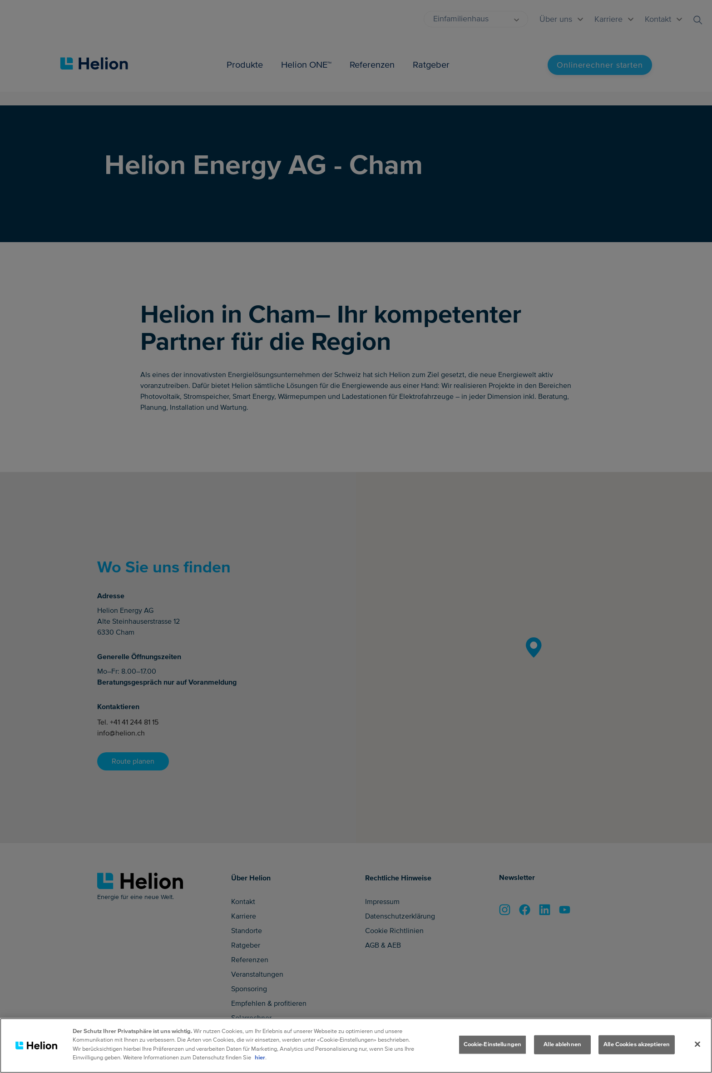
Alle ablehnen (562, 1044)
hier (260, 1057)
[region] (356, 1045)
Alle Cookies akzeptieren (636, 1044)
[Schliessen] (697, 1044)
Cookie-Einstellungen (493, 1044)
